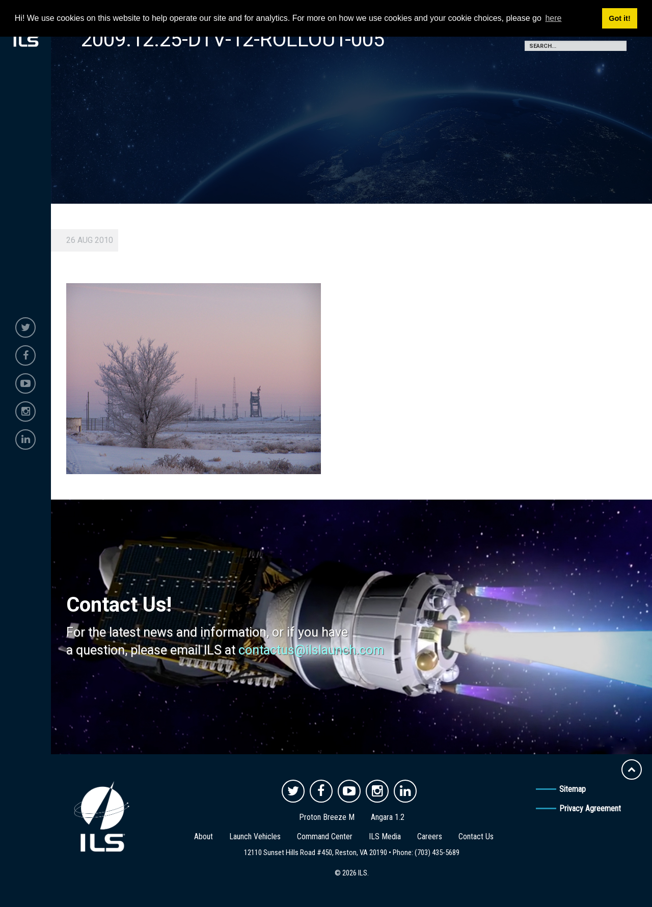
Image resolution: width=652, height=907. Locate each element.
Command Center (324, 836)
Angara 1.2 (387, 817)
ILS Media (385, 836)
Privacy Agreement (590, 808)
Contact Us (476, 836)
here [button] (553, 18)
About (203, 836)
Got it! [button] (619, 18)
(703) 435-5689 (437, 852)
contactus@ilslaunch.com (311, 650)
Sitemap (572, 789)
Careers (429, 836)
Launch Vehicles (255, 836)
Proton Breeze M (327, 817)
